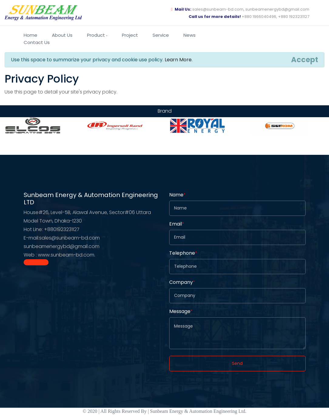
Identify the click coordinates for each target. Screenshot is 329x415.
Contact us (37, 42)
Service (161, 35)
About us (62, 35)
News (189, 35)
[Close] (304, 60)
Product (97, 35)
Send (237, 363)
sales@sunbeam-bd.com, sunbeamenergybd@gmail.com (240, 9)
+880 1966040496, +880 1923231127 (249, 16)
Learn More (178, 59)
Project (130, 35)
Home (30, 35)
